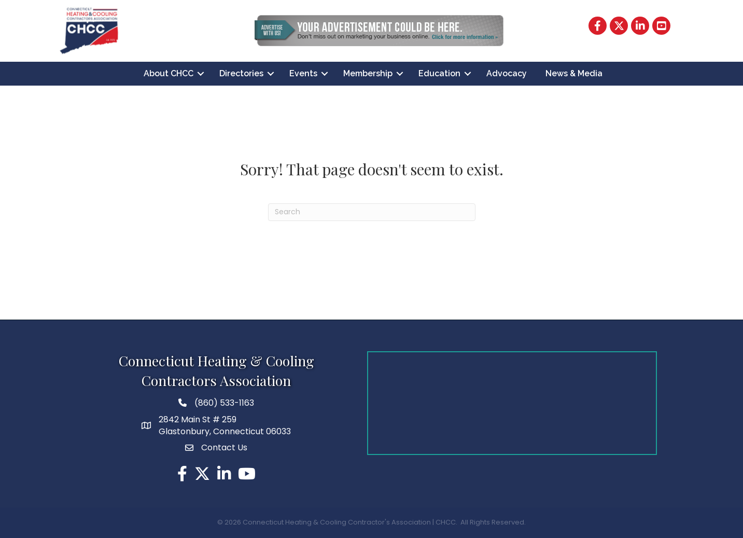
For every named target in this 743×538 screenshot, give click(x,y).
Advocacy (506, 73)
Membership (367, 73)
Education (439, 73)
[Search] (371, 212)
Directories (241, 73)
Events (303, 73)
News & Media (573, 73)
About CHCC (168, 73)
